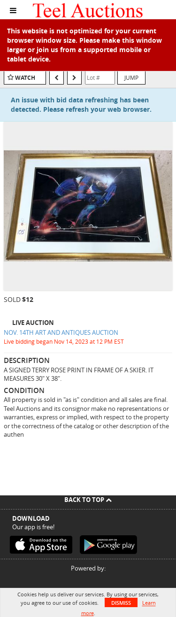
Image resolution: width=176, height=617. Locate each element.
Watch (25, 78)
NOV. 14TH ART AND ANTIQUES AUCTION (61, 332)
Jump (131, 77)
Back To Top (88, 499)
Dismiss (121, 602)
